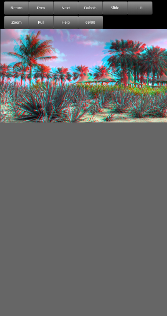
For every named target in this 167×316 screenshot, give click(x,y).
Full (41, 22)
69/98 (90, 22)
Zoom (16, 22)
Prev (41, 8)
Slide (114, 8)
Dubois (90, 8)
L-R (139, 8)
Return (16, 8)
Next (66, 8)
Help (66, 22)
